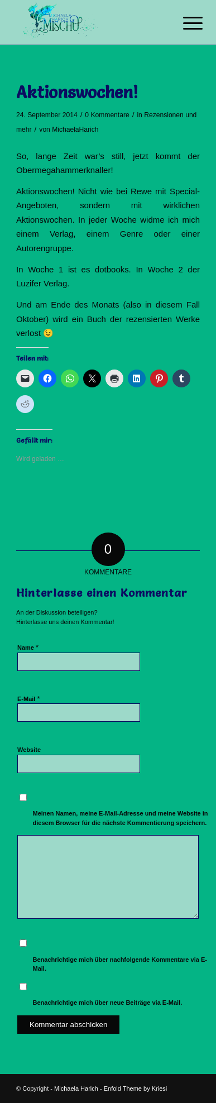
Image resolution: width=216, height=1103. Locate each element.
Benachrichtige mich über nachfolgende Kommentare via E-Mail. (120, 964)
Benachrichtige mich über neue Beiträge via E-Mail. (108, 1002)
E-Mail (28, 698)
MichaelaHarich (75, 129)
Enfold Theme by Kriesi (135, 1088)
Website (29, 749)
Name (28, 647)
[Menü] (184, 23)
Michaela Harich (76, 1088)
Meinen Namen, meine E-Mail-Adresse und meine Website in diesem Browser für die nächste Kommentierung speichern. (120, 818)
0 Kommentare (107, 115)
